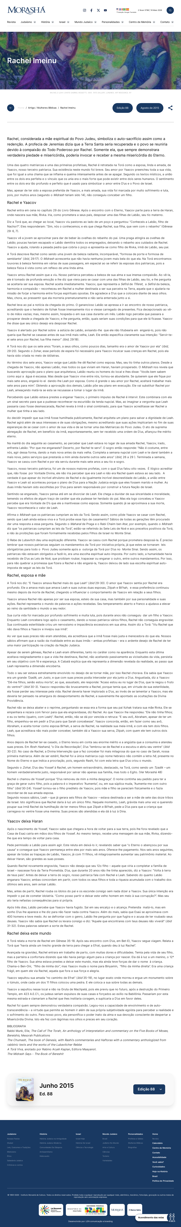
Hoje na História (159, 1171)
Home (21, 107)
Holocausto (44, 1156)
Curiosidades (158, 1167)
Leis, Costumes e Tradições (18, 1147)
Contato (167, 22)
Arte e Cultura (109, 1147)
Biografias (132, 1147)
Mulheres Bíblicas (135, 1143)
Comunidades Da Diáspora (51, 1147)
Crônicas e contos (15, 1165)
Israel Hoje (80, 1139)
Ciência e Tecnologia (84, 1147)
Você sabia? (158, 1162)
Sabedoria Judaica (15, 1161)
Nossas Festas (13, 1139)
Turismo (106, 1156)
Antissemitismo (46, 1152)
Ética (9, 1156)
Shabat (10, 1143)
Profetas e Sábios (135, 1139)
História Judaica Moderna (50, 1143)
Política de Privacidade (163, 1181)
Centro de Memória (142, 22)
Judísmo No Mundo (111, 1143)
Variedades (107, 1161)
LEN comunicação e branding (99, 1221)
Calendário (157, 1143)
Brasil (105, 1139)
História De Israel (83, 1143)
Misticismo (11, 1152)
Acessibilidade (159, 1157)
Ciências (106, 1152)
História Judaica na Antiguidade (53, 1139)
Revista (11, 22)
